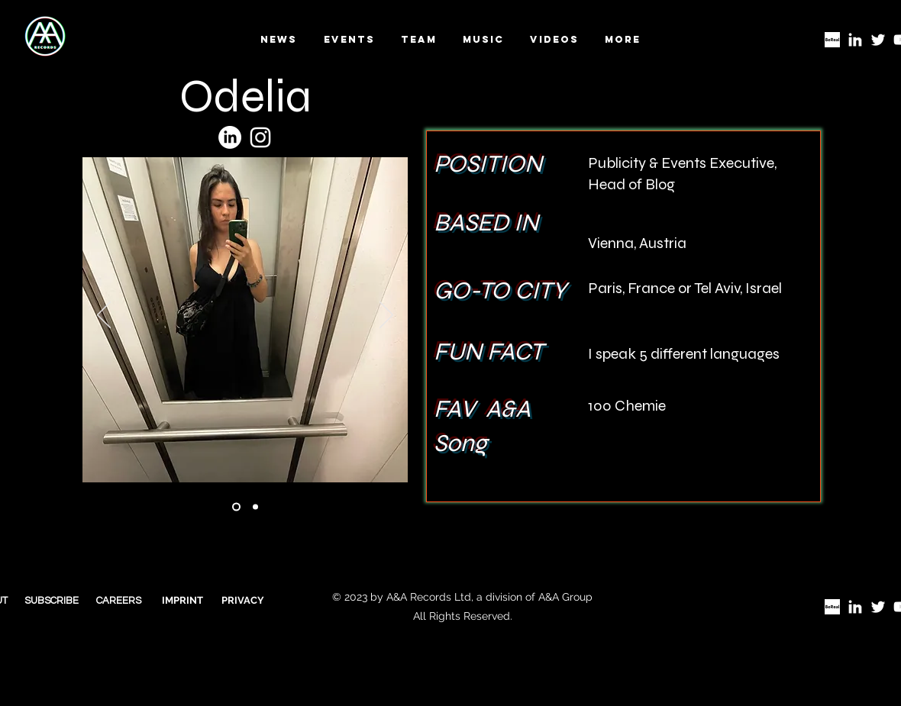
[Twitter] (878, 39)
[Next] (386, 315)
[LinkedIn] (855, 39)
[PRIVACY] (242, 601)
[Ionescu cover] (255, 506)
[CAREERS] (119, 601)
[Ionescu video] (236, 506)
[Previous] (104, 315)
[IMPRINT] (182, 601)
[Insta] (260, 137)
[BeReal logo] (832, 39)
